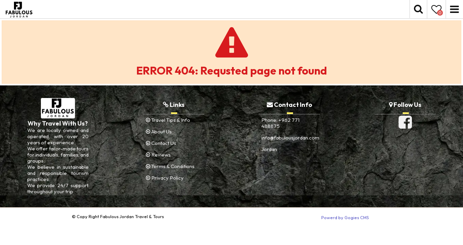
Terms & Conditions (170, 166)
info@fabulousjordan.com (290, 137)
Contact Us (161, 143)
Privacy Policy (165, 178)
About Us (159, 131)
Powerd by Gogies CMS (345, 217)
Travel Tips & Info (168, 120)
